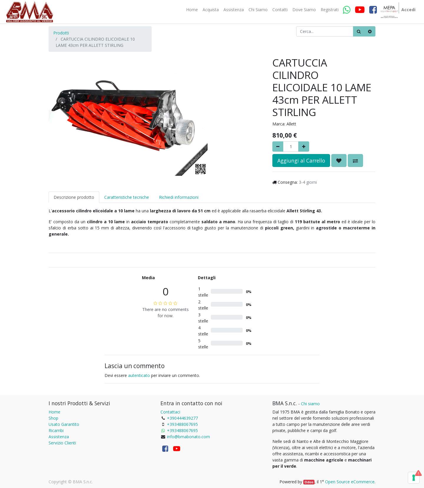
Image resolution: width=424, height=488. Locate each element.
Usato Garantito (64, 424)
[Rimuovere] (277, 146)
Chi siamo (310, 403)
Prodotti (61, 33)
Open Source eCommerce (350, 481)
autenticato (139, 375)
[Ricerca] (359, 31)
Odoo (308, 482)
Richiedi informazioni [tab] (178, 197)
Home (54, 412)
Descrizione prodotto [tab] (74, 197)
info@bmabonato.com (188, 436)
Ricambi (56, 430)
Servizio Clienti (62, 443)
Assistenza (59, 436)
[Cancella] (369, 31)
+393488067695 (182, 424)
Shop (53, 418)
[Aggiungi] (303, 146)
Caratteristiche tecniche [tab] (126, 197)
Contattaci (170, 412)
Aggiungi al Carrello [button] (301, 160)
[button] (339, 160)
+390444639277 (182, 418)
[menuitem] (192, 9)
